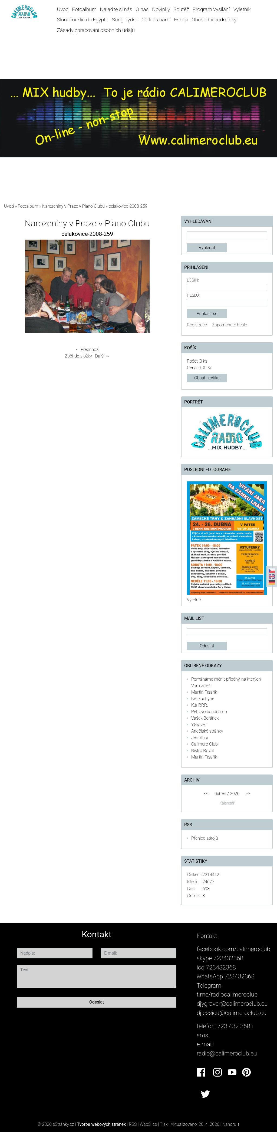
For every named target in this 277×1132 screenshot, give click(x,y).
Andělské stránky (207, 731)
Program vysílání (211, 9)
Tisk (164, 1124)
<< (206, 793)
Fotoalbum (84, 9)
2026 (234, 793)
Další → (102, 356)
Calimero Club (204, 744)
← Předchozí (87, 349)
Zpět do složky (78, 356)
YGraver (198, 724)
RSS (133, 1124)
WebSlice (148, 1124)
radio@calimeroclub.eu (227, 1053)
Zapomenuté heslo (229, 324)
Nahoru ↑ (230, 1124)
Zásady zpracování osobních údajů (96, 30)
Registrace (197, 324)
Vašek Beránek (205, 718)
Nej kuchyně (202, 698)
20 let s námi (156, 19)
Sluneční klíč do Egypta (82, 19)
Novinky (161, 9)
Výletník (241, 9)
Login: (193, 280)
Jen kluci (199, 737)
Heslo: (193, 295)
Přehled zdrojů (204, 838)
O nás (142, 9)
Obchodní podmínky (214, 19)
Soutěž (181, 9)
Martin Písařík (204, 692)
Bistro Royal (202, 750)
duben (220, 793)
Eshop (181, 19)
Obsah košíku (207, 377)
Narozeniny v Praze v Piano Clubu (73, 206)
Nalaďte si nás (116, 9)
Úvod (63, 9)
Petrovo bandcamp (209, 711)
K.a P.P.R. (199, 705)
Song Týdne (125, 19)
